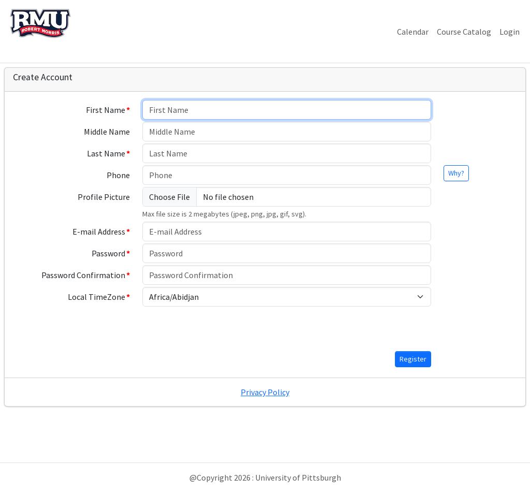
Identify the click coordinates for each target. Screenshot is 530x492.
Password (108, 253)
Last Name (106, 153)
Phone (118, 175)
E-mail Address (98, 231)
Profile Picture (104, 197)
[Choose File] (286, 197)
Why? (456, 173)
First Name (105, 110)
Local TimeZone (96, 297)
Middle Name (107, 131)
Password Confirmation (83, 275)
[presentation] (221, 329)
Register (413, 359)
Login (509, 31)
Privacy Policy (265, 392)
